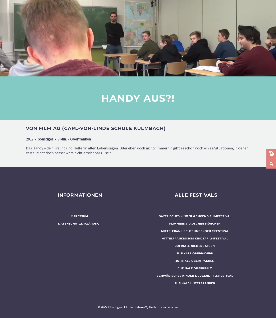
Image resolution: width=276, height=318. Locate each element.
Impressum (79, 216)
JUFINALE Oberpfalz (195, 268)
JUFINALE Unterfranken (195, 283)
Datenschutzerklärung (78, 223)
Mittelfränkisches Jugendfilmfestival (195, 231)
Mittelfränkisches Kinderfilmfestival (195, 238)
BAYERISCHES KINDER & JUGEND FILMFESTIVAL (195, 216)
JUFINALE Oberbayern (195, 253)
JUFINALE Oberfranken (195, 261)
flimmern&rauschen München (195, 223)
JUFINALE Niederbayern (195, 246)
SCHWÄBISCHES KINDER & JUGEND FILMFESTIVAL (195, 275)
